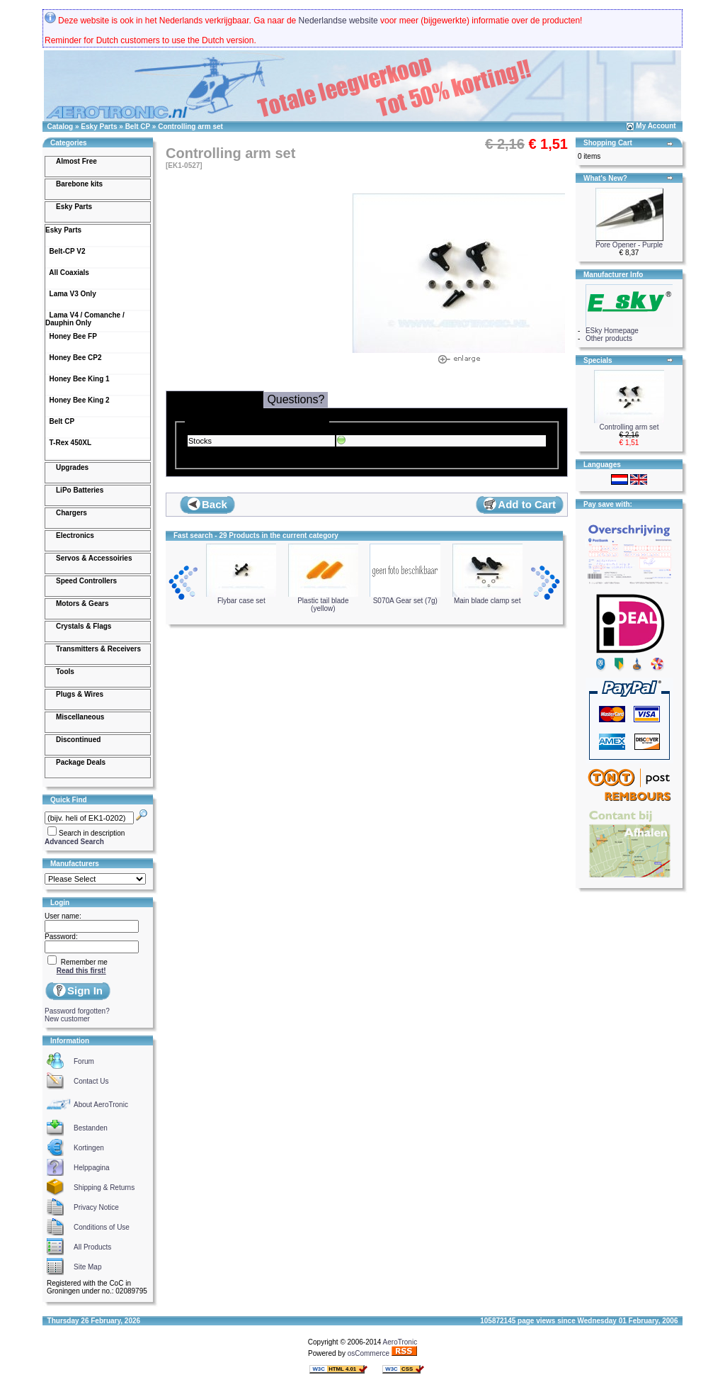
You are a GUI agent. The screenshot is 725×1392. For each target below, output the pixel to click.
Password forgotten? (77, 1011)
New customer (67, 1019)
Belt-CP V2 (65, 251)
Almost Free (76, 161)
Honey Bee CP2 (73, 357)
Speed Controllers (86, 581)
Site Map (87, 1267)
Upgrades (72, 467)
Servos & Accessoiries (94, 558)
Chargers (71, 513)
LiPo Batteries (79, 490)
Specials (597, 360)
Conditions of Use (102, 1227)
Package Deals (80, 762)
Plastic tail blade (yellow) (323, 601)
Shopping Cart (607, 143)
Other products (609, 338)
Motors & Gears (82, 603)
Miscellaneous (80, 717)
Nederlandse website (338, 21)
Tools (65, 671)
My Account (655, 126)
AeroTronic (400, 1342)
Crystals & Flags (83, 626)
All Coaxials (67, 272)
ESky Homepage (612, 331)
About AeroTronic (101, 1104)
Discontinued (78, 739)
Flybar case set (241, 597)
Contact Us (91, 1081)
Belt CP (137, 126)
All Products (92, 1247)
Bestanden (91, 1128)
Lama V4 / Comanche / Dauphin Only (85, 319)
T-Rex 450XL (68, 443)
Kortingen (89, 1148)
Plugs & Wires (79, 694)
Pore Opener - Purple (629, 245)
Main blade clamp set (487, 597)
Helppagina (92, 1168)
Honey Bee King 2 (77, 400)
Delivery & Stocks (215, 399)
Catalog (60, 126)
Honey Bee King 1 (77, 379)
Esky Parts (99, 126)
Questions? (295, 399)
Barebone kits (79, 184)
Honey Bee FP (71, 336)
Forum (84, 1061)
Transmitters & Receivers (98, 649)
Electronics (75, 535)
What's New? (605, 178)
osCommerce (368, 1353)
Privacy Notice (96, 1207)
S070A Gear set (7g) (405, 597)
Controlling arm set (190, 126)
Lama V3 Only (70, 294)
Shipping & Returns (104, 1187)
